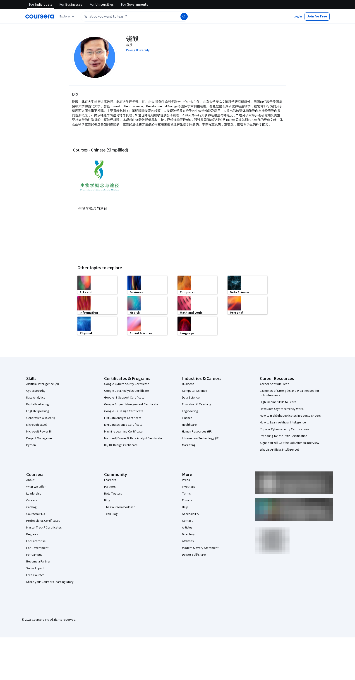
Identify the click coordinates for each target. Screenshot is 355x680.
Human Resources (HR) (197, 431)
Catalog (31, 507)
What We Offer (36, 486)
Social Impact (35, 568)
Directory (188, 534)
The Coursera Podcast (119, 507)
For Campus (34, 554)
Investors (188, 486)
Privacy (187, 500)
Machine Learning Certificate (123, 431)
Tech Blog (111, 513)
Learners (110, 479)
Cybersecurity (36, 390)
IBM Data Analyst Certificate (123, 417)
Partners (110, 486)
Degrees (32, 534)
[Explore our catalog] (67, 16)
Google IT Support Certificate (124, 397)
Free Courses (35, 574)
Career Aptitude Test (274, 383)
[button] (298, 17)
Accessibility (190, 513)
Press (186, 479)
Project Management (40, 438)
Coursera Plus (35, 513)
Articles (187, 527)
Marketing (189, 444)
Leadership (33, 493)
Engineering (190, 410)
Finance (187, 417)
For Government (37, 547)
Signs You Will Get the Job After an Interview (289, 442)
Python (31, 444)
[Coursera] (39, 16)
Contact (187, 520)
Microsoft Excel (36, 424)
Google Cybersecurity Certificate (126, 383)
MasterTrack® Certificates (44, 527)
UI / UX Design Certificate (121, 444)
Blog (107, 500)
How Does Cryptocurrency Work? (282, 408)
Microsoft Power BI (39, 431)
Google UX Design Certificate (123, 410)
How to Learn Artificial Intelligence (283, 422)
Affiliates (188, 540)
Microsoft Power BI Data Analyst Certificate (133, 438)
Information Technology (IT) (201, 438)
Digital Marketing (37, 404)
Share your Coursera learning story (50, 581)
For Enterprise (36, 540)
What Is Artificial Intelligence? (279, 449)
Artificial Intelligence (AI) (42, 383)
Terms (186, 493)
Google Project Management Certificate (131, 404)
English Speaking (37, 410)
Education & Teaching (196, 404)
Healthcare (189, 424)
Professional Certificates (43, 520)
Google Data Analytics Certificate (126, 390)
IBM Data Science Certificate (123, 424)
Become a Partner (38, 561)
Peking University (138, 50)
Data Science (191, 397)
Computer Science (194, 390)
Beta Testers (113, 493)
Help (185, 507)
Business (188, 383)
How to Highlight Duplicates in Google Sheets (290, 415)
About (30, 479)
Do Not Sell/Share (194, 554)
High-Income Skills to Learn (278, 401)
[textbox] (135, 17)
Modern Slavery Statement (200, 547)
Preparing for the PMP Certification (283, 435)
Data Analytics (35, 397)
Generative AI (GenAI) (40, 417)
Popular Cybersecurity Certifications (284, 429)
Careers (31, 500)
